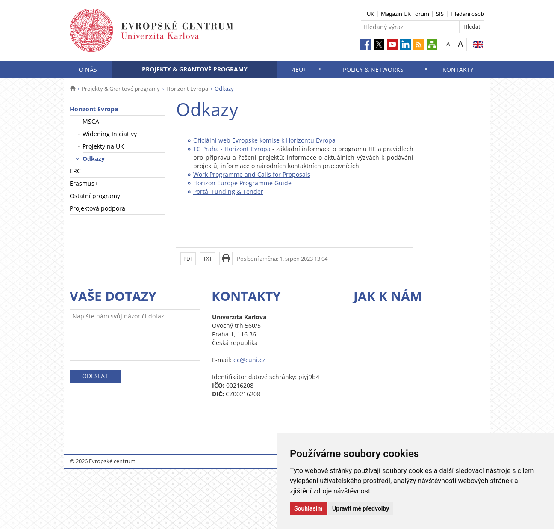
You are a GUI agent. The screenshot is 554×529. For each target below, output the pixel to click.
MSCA (91, 121)
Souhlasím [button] (308, 508)
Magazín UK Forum (405, 14)
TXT (207, 258)
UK (370, 14)
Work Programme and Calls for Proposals (251, 174)
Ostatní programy (95, 196)
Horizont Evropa (187, 88)
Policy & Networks (373, 69)
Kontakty (458, 69)
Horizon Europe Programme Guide (242, 183)
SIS (440, 14)
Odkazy (94, 159)
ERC (75, 171)
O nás (88, 69)
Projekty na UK (103, 146)
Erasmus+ (84, 183)
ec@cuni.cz (249, 360)
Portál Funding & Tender (228, 191)
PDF (188, 258)
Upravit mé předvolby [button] (360, 508)
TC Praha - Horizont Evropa (232, 149)
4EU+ (299, 69)
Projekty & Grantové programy (195, 69)
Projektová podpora (97, 208)
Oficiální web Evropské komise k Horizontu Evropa (264, 140)
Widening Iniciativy (110, 134)
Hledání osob (467, 14)
